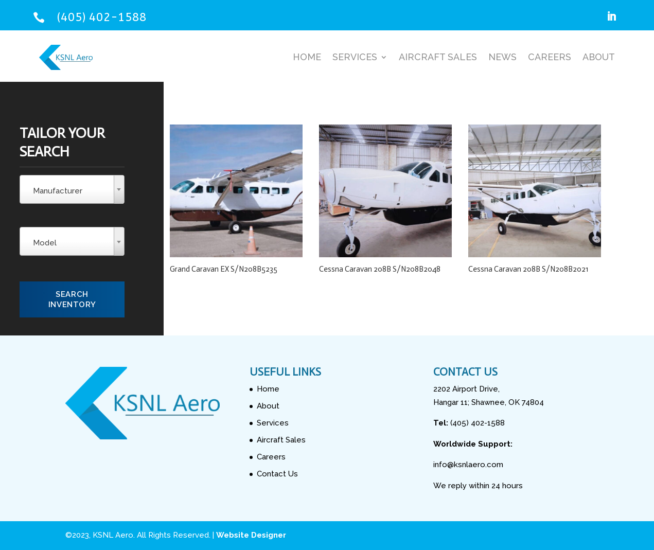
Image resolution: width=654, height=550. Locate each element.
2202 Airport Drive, (466, 389)
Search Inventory (72, 299)
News (502, 56)
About (598, 56)
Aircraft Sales (438, 56)
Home (307, 56)
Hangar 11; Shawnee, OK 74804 (488, 402)
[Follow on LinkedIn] (611, 16)
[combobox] (72, 189)
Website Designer (251, 535)
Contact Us (277, 473)
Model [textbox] (45, 242)
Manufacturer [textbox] (57, 191)
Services (354, 56)
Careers (549, 56)
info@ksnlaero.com (468, 464)
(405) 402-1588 (102, 17)
